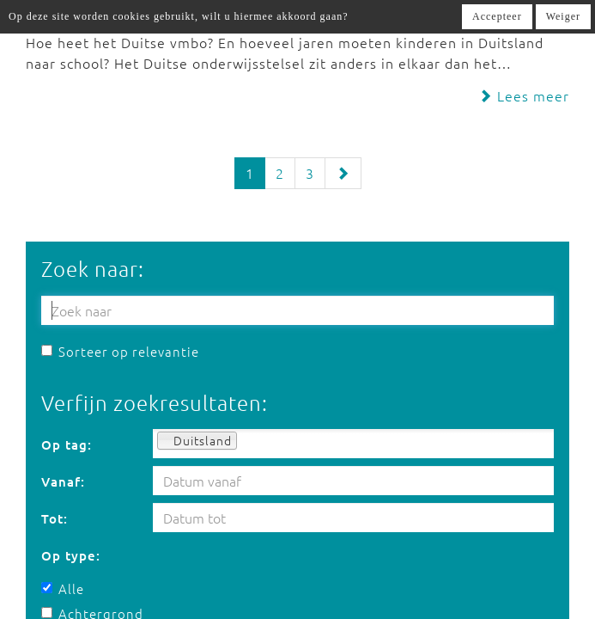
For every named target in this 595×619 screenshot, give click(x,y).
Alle (62, 588)
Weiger (563, 16)
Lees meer (523, 95)
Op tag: (66, 444)
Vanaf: (63, 481)
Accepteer (497, 16)
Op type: (70, 555)
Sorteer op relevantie (120, 351)
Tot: (54, 518)
